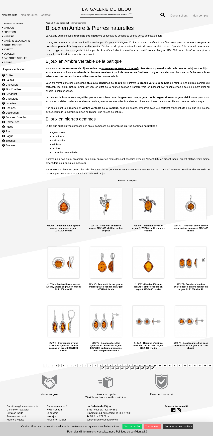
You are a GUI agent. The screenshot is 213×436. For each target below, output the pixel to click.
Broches (8, 140)
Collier (7, 75)
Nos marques (29, 15)
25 (155, 365)
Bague (7, 135)
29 (175, 365)
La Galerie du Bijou (99, 406)
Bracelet (8, 145)
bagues (76, 46)
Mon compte (200, 15)
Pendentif (9, 93)
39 (112, 368)
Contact (45, 15)
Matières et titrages (56, 419)
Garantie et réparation (18, 409)
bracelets (51, 46)
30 (180, 365)
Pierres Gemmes (78, 23)
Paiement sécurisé (16, 416)
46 (147, 368)
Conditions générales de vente (22, 406)
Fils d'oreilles (11, 89)
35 (205, 365)
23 (145, 365)
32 (190, 365)
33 (195, 365)
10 (79, 365)
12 (90, 365)
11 (85, 365)
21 (134, 365)
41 (122, 368)
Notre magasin (54, 409)
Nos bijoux (52, 416)
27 (165, 365)
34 (200, 365)
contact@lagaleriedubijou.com (102, 419)
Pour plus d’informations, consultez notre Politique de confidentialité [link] (107, 431)
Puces (7, 126)
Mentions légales (15, 419)
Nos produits (9, 15)
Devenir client (178, 15)
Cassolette (10, 98)
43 (132, 368)
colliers (89, 46)
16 (109, 365)
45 (142, 368)
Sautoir (8, 79)
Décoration (10, 112)
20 (129, 365)
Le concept (52, 413)
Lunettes (9, 103)
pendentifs (64, 46)
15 (105, 365)
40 (117, 368)
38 (107, 368)
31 (185, 365)
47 (152, 368)
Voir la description (127, 180)
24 (150, 365)
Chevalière (10, 84)
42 (127, 368)
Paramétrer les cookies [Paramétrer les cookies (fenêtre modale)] (178, 426)
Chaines (8, 107)
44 (137, 368)
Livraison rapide (15, 413)
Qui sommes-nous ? (57, 406)
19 (124, 365)
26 (160, 365)
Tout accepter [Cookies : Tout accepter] (132, 426)
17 (114, 365)
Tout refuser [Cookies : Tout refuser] (152, 426)
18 (119, 365)
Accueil (49, 23)
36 (210, 365)
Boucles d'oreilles (14, 117)
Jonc (6, 131)
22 (140, 365)
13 (95, 365)
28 (170, 365)
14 (100, 365)
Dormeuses (10, 121)
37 (102, 368)
